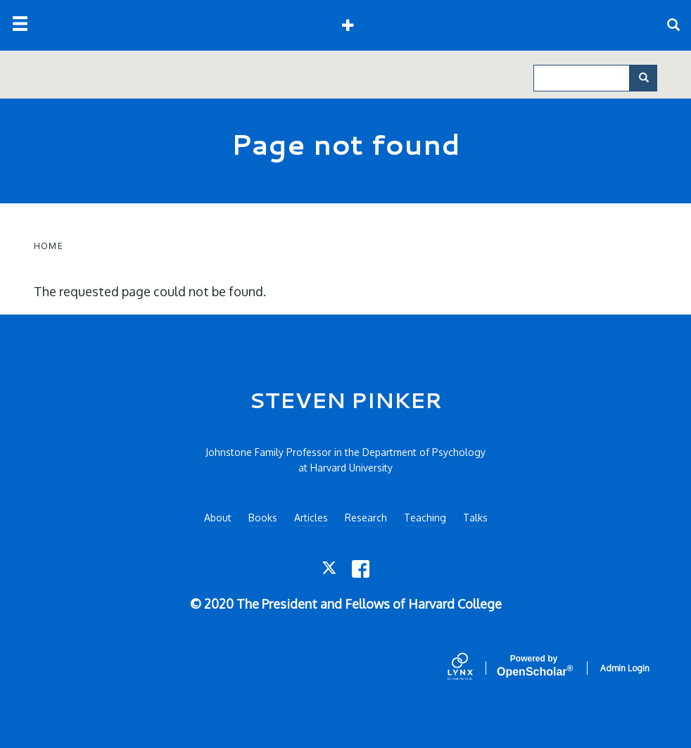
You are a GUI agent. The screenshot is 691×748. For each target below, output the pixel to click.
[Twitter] (330, 569)
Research (366, 518)
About (218, 518)
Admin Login (624, 668)
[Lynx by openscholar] (472, 667)
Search (648, 78)
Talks (475, 518)
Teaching (425, 518)
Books (262, 518)
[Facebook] (360, 569)
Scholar (534, 666)
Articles (311, 518)
